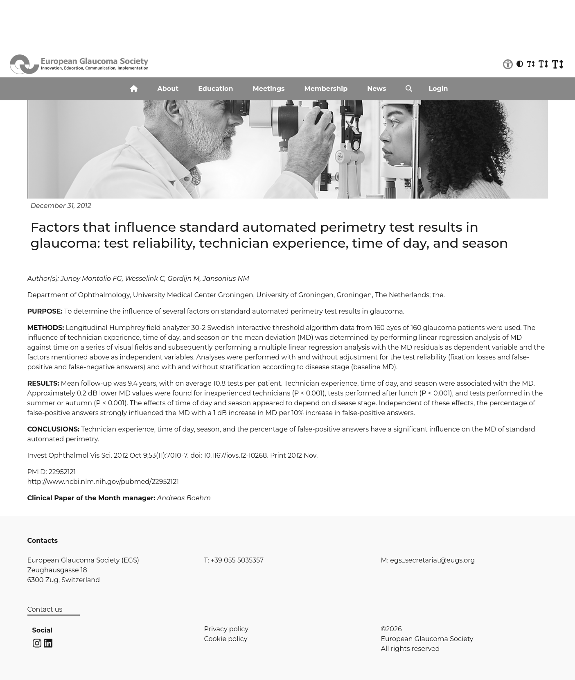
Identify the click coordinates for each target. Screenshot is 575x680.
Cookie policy (226, 639)
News (376, 89)
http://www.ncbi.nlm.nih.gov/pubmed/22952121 (103, 482)
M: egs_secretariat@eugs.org (428, 560)
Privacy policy (226, 629)
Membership (326, 89)
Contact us (45, 609)
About (167, 89)
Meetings (269, 89)
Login (438, 89)
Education (215, 89)
